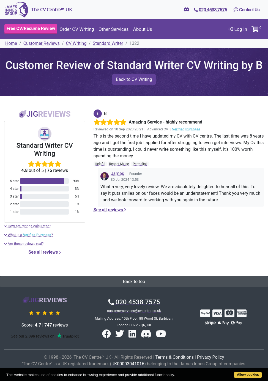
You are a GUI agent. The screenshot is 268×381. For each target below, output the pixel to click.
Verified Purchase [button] (186, 129)
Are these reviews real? (24, 244)
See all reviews (44, 252)
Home (11, 43)
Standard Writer (108, 43)
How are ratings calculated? (27, 226)
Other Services (114, 29)
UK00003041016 (127, 363)
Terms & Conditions (174, 357)
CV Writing (76, 43)
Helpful (100, 164)
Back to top (134, 281)
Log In (237, 29)
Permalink (140, 164)
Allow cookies (248, 375)
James (117, 173)
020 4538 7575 (134, 302)
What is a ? (28, 235)
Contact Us (246, 9)
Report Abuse (119, 164)
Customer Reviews (41, 43)
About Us (142, 29)
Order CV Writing (76, 29)
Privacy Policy (210, 357)
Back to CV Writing (134, 79)
